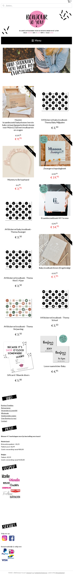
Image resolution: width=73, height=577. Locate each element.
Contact (4, 421)
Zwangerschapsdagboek (54, 168)
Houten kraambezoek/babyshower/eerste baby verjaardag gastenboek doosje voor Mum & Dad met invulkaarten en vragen (18, 125)
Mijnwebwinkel (60, 572)
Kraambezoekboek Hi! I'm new (55, 218)
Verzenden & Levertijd (9, 410)
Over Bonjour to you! (8, 418)
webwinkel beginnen (41, 572)
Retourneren (5, 408)
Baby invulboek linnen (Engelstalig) (54, 268)
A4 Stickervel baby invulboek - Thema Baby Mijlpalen (54, 121)
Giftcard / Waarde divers (18, 375)
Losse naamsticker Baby (55, 366)
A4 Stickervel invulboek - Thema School (54, 318)
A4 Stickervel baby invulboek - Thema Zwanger (18, 230)
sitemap (29, 572)
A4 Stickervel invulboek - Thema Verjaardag (18, 327)
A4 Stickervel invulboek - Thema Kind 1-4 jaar (18, 279)
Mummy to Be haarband (18, 179)
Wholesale (5, 413)
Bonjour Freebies (7, 405)
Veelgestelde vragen (8, 416)
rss (33, 572)
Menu (36, 40)
